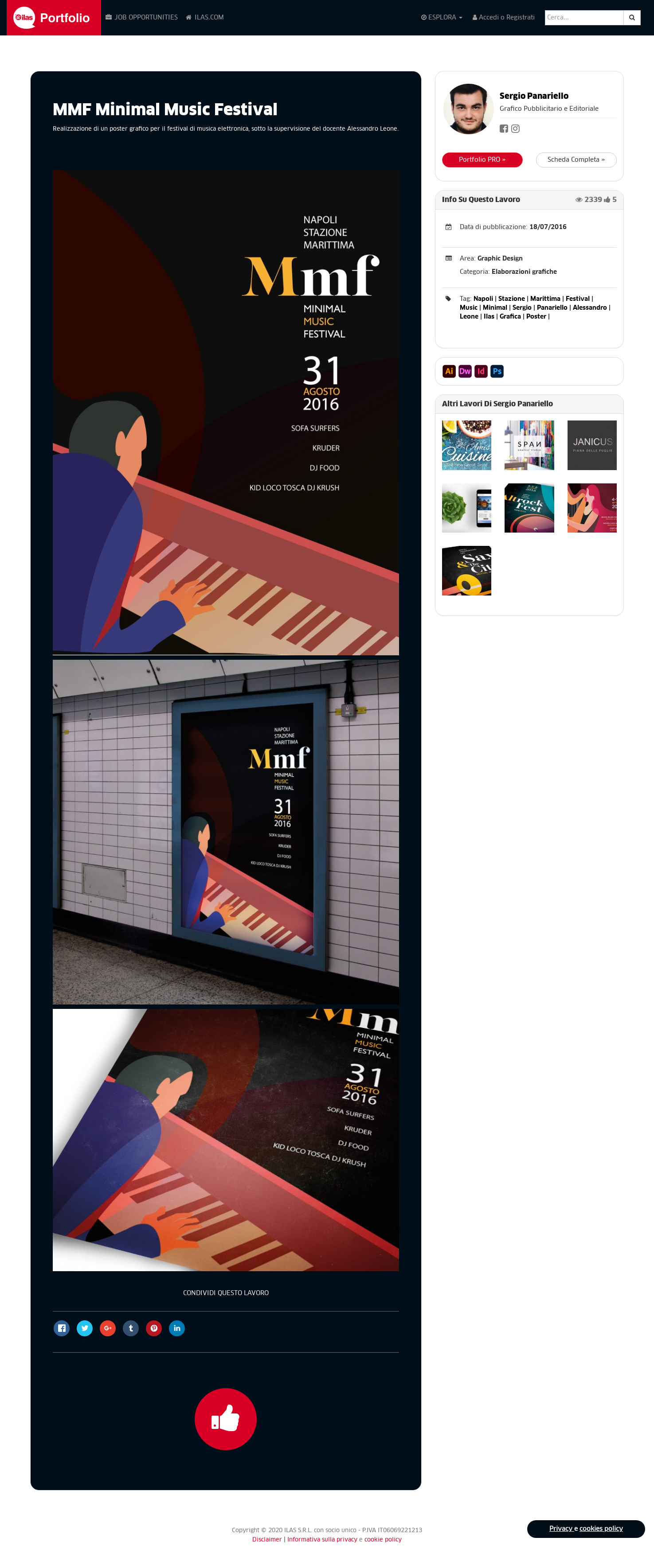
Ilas (489, 317)
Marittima (545, 299)
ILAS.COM (204, 17)
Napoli (483, 299)
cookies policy (601, 1529)
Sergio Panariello (534, 97)
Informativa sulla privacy (323, 1540)
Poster (536, 317)
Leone (469, 317)
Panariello (552, 308)
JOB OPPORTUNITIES (141, 17)
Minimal (495, 308)
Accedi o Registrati (504, 17)
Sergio (522, 308)
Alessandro (590, 308)
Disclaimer (267, 1540)
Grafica (510, 317)
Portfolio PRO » (482, 160)
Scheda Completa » (576, 160)
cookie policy (383, 1540)
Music (469, 308)
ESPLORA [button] (441, 17)
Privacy (561, 1529)
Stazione (511, 299)
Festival (578, 299)
